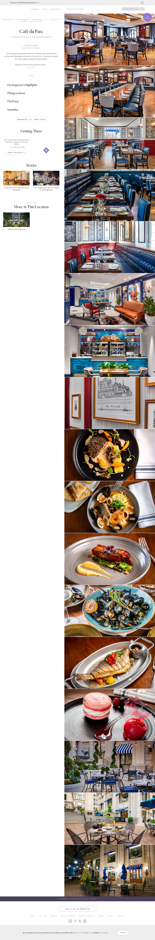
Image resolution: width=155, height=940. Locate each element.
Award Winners (55, 9)
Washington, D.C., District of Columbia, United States (40, 20)
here (38, 3)
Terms (90, 933)
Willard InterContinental (16, 229)
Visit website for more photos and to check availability (77, 899)
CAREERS (53, 916)
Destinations (35, 9)
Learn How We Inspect (31, 48)
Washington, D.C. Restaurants (15, 19)
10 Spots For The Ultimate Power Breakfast (16, 189)
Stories (45, 9)
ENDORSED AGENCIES (87, 916)
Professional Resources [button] (133, 9)
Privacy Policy (79, 933)
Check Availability (16, 152)
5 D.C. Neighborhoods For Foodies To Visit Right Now (46, 189)
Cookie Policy (103, 933)
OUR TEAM (43, 916)
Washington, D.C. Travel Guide (31, 119)
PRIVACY (110, 916)
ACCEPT (123, 933)
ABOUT (33, 916)
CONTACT (121, 916)
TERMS (101, 916)
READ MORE (31, 67)
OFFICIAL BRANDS (68, 916)
